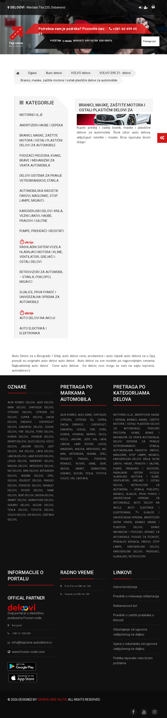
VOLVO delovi (80, 73)
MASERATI (66, 449)
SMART (79, 468)
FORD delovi (44, 431)
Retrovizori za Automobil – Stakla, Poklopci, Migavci (41, 277)
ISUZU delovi (36, 441)
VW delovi (34, 514)
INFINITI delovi (17, 441)
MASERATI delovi (41, 461)
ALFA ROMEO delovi (21, 402)
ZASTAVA (81, 478)
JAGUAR (76, 439)
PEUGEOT (66, 458)
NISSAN (91, 453)
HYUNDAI (77, 434)
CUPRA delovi (31, 417)
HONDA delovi (18, 436)
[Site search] (150, 41)
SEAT (103, 463)
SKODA (64, 468)
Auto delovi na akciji (37, 315)
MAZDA (79, 449)
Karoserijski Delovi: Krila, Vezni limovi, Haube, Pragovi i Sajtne (41, 216)
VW (72, 478)
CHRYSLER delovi (41, 407)
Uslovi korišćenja (125, 587)
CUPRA (102, 419)
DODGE (81, 429)
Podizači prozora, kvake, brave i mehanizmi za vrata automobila (40, 160)
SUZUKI (78, 473)
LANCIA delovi (17, 456)
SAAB (92, 463)
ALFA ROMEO (68, 414)
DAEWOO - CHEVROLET (89, 424)
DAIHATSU (66, 429)
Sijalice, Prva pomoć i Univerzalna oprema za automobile (39, 297)
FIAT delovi (26, 431)
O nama (67, 41)
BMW (88, 414)
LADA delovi (44, 451)
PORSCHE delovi (30, 485)
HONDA (64, 434)
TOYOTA (101, 473)
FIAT (92, 429)
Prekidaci (152, 551)
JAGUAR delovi (32, 446)
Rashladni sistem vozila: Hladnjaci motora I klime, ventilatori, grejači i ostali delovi (41, 251)
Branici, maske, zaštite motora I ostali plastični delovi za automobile (69, 80)
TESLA (89, 473)
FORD (102, 429)
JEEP (87, 439)
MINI (62, 453)
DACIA (64, 424)
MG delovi (14, 470)
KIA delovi (26, 451)
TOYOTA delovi (42, 509)
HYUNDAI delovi (42, 436)
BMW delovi (16, 407)
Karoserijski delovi (143, 546)
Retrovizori (137, 556)
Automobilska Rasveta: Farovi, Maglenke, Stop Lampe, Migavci (39, 196)
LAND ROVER (83, 444)
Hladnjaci (120, 556)
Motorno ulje (31, 115)
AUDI (81, 414)
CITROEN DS (84, 419)
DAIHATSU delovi (30, 426)
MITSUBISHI (76, 453)
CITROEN (65, 419)
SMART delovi (17, 500)
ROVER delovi (31, 490)
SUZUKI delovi (43, 505)
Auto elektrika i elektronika (33, 330)
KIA (95, 439)
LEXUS (102, 444)
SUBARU (65, 473)
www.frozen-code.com (26, 652)
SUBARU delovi (18, 505)
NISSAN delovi (32, 475)
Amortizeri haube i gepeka (41, 125)
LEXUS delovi (17, 461)
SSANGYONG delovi (40, 500)
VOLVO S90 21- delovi (115, 73)
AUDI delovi (45, 402)
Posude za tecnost (145, 536)
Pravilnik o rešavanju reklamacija (136, 596)
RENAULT (65, 463)
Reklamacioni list (125, 606)
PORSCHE (100, 458)
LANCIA (64, 444)
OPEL (103, 453)
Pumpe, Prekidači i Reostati (42, 231)
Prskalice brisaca (126, 541)
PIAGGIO (83, 458)
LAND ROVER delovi (40, 456)
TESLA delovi (17, 509)
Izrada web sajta (52, 700)
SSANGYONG (98, 468)
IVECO (64, 439)
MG (104, 449)
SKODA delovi (44, 495)
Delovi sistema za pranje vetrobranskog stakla (41, 178)
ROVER (80, 463)
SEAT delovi (26, 495)
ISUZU (102, 434)
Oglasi (32, 73)
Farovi (145, 541)
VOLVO (64, 478)
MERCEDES (93, 449)
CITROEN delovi (19, 412)
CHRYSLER (99, 414)
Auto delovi (54, 73)
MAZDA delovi (17, 466)
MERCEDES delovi (41, 466)
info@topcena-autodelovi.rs (32, 642)
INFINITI (91, 434)
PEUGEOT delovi (30, 480)
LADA (103, 439)
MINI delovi (30, 470)
